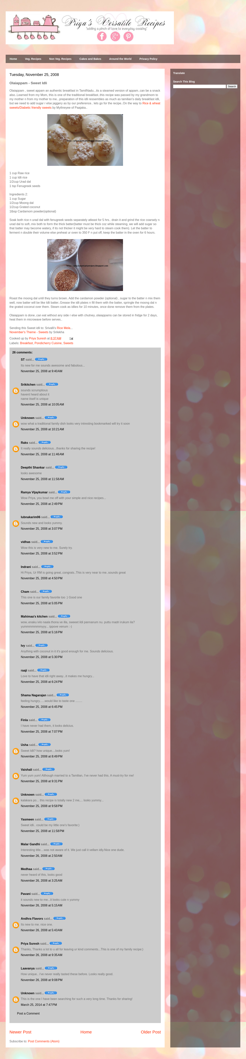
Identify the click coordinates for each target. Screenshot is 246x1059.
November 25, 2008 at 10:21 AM (42, 429)
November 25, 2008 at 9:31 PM (41, 781)
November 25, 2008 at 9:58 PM (41, 806)
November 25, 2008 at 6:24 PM (41, 681)
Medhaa (26, 869)
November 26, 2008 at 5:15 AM (41, 905)
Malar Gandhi (30, 844)
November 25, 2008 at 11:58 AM (42, 479)
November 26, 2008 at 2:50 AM (41, 855)
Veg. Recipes (33, 58)
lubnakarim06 (30, 517)
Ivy (23, 645)
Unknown (27, 418)
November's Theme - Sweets (28, 332)
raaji (24, 670)
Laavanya (28, 968)
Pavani (26, 893)
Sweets (68, 343)
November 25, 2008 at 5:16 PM (41, 632)
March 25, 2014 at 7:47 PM (39, 1004)
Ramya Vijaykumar (34, 492)
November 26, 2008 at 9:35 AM (41, 955)
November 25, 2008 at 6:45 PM (41, 706)
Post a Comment (28, 1013)
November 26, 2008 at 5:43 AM (41, 930)
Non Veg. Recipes (60, 58)
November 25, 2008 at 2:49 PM (41, 503)
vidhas (25, 542)
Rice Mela (63, 328)
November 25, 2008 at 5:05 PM (41, 603)
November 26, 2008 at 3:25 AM (41, 880)
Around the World (120, 58)
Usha (24, 744)
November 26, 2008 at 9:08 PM (41, 980)
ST (23, 359)
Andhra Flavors (32, 918)
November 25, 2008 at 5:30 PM (41, 657)
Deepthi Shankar (33, 467)
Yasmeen (27, 819)
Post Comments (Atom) (43, 1041)
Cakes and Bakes (90, 58)
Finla (24, 720)
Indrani (26, 566)
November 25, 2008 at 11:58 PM (42, 831)
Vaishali (26, 769)
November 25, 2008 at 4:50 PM (41, 578)
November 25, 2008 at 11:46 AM (42, 454)
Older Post (151, 1032)
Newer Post (20, 1032)
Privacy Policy (148, 58)
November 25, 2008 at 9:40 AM (41, 371)
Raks (24, 442)
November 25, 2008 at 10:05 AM (42, 404)
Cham (25, 591)
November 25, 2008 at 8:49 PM (41, 756)
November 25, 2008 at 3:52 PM (41, 553)
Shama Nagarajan (33, 695)
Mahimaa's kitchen (34, 616)
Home (13, 58)
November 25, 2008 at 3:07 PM (41, 528)
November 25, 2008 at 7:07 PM (41, 731)
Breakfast (26, 343)
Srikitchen (28, 384)
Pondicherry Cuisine (48, 343)
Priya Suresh (30, 943)
